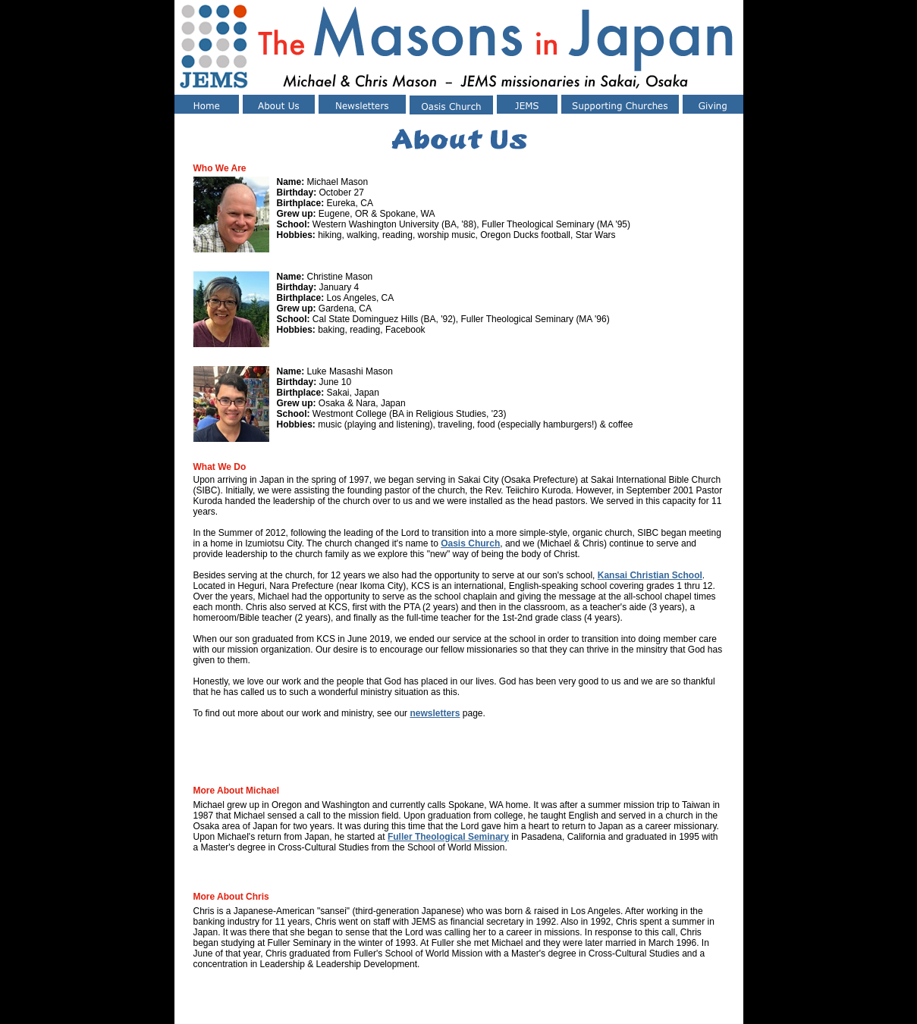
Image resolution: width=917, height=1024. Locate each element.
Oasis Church (470, 543)
